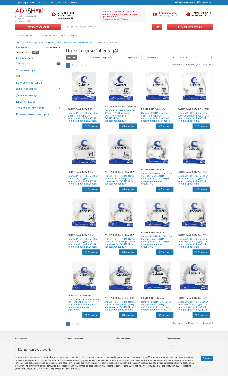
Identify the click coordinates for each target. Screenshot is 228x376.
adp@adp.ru (172, 15)
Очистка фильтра (52, 47)
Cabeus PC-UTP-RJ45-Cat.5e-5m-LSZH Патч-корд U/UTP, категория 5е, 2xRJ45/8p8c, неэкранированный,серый (193, 306)
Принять (207, 358)
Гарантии (72, 2)
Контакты (41, 2)
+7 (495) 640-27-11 (201, 13)
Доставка (61, 2)
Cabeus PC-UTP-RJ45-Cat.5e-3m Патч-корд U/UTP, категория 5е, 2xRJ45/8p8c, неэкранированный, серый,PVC (83, 304)
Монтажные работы (24, 35)
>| (86, 65)
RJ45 (35, 52)
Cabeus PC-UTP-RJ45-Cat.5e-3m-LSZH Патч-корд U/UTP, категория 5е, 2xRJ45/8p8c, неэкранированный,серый (120, 306)
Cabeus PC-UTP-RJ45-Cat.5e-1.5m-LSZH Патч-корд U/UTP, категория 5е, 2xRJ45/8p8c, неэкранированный (120, 243)
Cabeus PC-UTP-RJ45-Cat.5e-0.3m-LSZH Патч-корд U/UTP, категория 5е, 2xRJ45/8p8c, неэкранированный (193, 117)
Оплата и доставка (48, 35)
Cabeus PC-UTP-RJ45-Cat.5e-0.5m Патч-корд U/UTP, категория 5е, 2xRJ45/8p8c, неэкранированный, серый (83, 180)
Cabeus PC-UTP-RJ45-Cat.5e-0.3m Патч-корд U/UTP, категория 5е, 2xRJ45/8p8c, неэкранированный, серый (156, 117)
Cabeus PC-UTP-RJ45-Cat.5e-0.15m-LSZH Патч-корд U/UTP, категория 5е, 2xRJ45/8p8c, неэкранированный (120, 115)
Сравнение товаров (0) (101, 57)
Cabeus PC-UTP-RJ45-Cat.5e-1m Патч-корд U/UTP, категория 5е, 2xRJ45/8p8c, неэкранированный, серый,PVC (156, 178)
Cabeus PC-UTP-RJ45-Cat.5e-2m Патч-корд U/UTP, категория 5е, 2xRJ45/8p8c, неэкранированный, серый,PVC (156, 241)
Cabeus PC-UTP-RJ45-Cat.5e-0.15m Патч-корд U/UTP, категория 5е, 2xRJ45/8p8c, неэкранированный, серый (83, 117)
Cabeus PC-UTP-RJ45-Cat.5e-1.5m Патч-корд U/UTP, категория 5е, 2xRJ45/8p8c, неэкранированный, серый (83, 243)
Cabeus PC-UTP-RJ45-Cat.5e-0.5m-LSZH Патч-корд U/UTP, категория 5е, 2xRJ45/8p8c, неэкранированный (120, 180)
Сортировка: (132, 58)
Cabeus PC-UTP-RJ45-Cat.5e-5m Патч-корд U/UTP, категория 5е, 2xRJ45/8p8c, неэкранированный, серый (156, 306)
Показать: (184, 58)
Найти (157, 27)
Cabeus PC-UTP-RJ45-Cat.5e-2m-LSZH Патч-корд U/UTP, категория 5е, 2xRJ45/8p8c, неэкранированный (193, 243)
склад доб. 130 (199, 15)
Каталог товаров (38, 26)
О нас (51, 2)
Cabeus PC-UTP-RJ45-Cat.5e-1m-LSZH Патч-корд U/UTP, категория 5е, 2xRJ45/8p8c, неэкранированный (193, 180)
